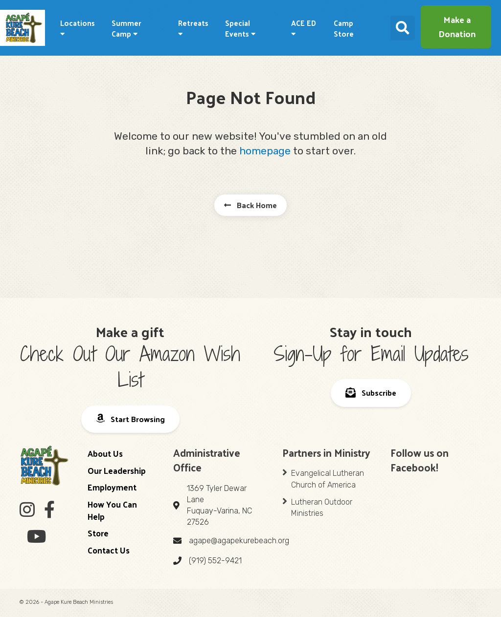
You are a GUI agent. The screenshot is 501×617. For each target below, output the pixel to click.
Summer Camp (126, 28)
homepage (265, 151)
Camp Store (344, 28)
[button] (456, 26)
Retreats (193, 27)
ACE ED (303, 27)
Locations (77, 27)
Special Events (240, 28)
